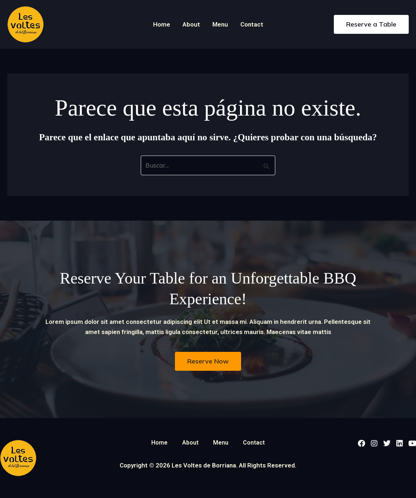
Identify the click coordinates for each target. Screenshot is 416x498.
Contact (251, 24)
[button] (371, 24)
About (191, 24)
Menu (220, 24)
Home (161, 24)
